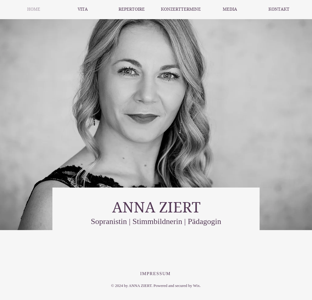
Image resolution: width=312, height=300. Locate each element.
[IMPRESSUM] (156, 273)
